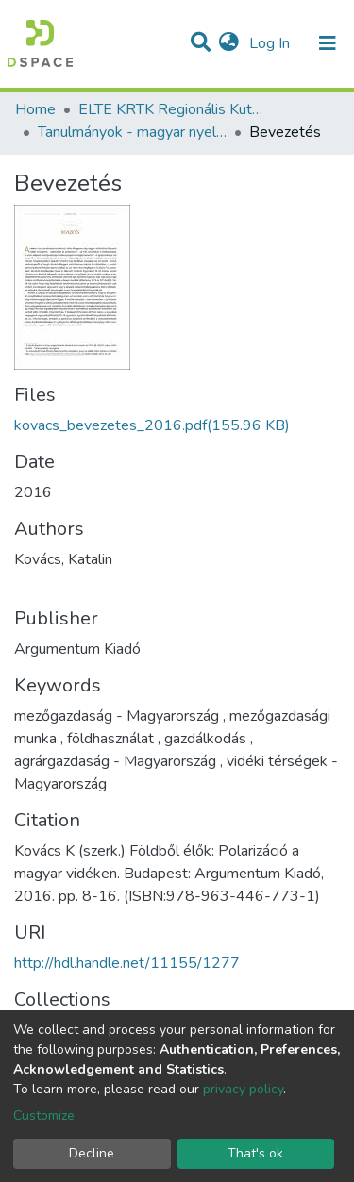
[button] (228, 43)
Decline (91, 1153)
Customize (44, 1115)
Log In (271, 43)
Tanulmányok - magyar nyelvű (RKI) (132, 132)
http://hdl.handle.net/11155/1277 (127, 963)
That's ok (255, 1153)
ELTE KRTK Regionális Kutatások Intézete (172, 109)
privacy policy (243, 1089)
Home (35, 109)
